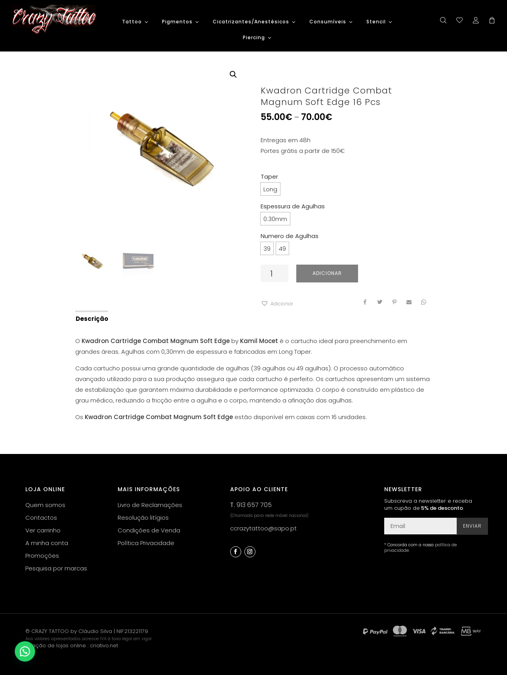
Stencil (376, 22)
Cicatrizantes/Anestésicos (251, 22)
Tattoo (132, 22)
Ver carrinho (43, 530)
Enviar (472, 525)
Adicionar (327, 273)
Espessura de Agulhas (293, 206)
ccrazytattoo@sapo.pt (263, 528)
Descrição (92, 319)
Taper (269, 176)
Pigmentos (177, 22)
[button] (277, 303)
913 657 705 (254, 504)
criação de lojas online (55, 645)
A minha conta (46, 543)
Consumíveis (327, 22)
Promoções (42, 555)
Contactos (41, 517)
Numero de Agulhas (289, 236)
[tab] (91, 318)
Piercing (254, 38)
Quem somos (45, 505)
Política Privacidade (146, 543)
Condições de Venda (149, 530)
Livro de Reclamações (150, 505)
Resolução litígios (143, 517)
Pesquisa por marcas (56, 568)
